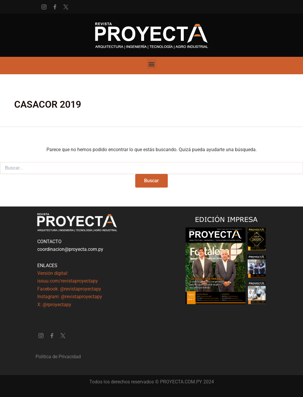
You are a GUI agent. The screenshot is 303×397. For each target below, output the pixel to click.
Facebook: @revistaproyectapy (69, 289)
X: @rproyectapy (54, 304)
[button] (152, 64)
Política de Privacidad (58, 356)
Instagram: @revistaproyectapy (69, 296)
